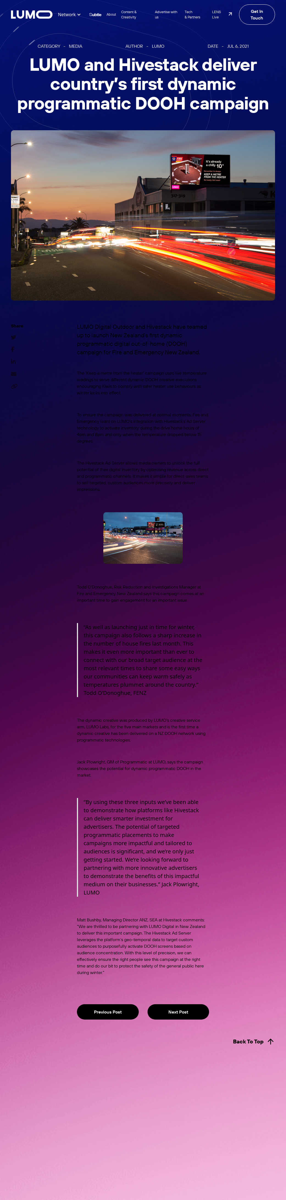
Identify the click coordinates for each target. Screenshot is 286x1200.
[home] (31, 14)
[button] (69, 14)
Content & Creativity (129, 14)
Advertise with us (166, 14)
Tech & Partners (192, 14)
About (111, 14)
